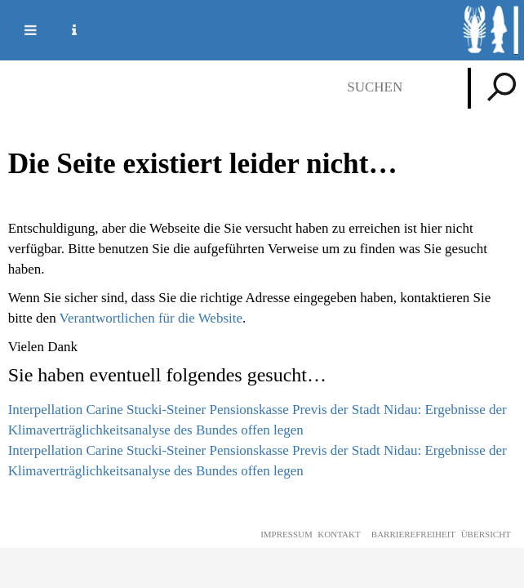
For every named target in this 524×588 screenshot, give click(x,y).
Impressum (286, 534)
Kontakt (339, 534)
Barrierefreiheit (413, 534)
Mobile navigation (20, 30)
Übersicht (486, 534)
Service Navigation (64, 30)
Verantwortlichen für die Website (151, 318)
